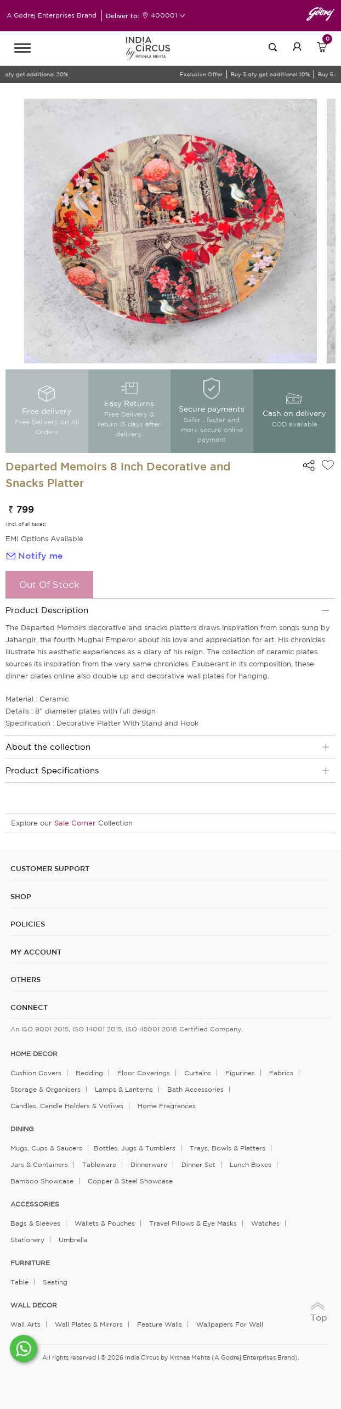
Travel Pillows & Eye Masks (193, 1223)
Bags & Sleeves (35, 1223)
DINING (21, 1129)
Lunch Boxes (250, 1164)
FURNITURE (30, 1263)
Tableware (99, 1164)
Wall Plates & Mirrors (89, 1324)
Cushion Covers (35, 1073)
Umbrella (73, 1240)
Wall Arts (25, 1324)
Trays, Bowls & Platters (227, 1148)
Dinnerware (148, 1164)
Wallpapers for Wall (229, 1324)
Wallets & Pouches (105, 1223)
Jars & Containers (39, 1164)
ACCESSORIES (34, 1204)
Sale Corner (74, 823)
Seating (55, 1282)
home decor (34, 1054)
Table (19, 1282)
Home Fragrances (167, 1106)
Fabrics (281, 1073)
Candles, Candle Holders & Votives (66, 1106)
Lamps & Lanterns (124, 1089)
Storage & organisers (45, 1089)
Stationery (27, 1240)
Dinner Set (198, 1164)
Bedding (89, 1073)
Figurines (240, 1073)
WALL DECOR (33, 1305)
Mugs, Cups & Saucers (46, 1148)
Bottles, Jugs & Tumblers (134, 1148)
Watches (265, 1223)
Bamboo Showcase (41, 1181)
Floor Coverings (143, 1073)
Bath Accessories (195, 1089)
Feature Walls (159, 1324)
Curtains (197, 1073)
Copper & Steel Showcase (130, 1181)
